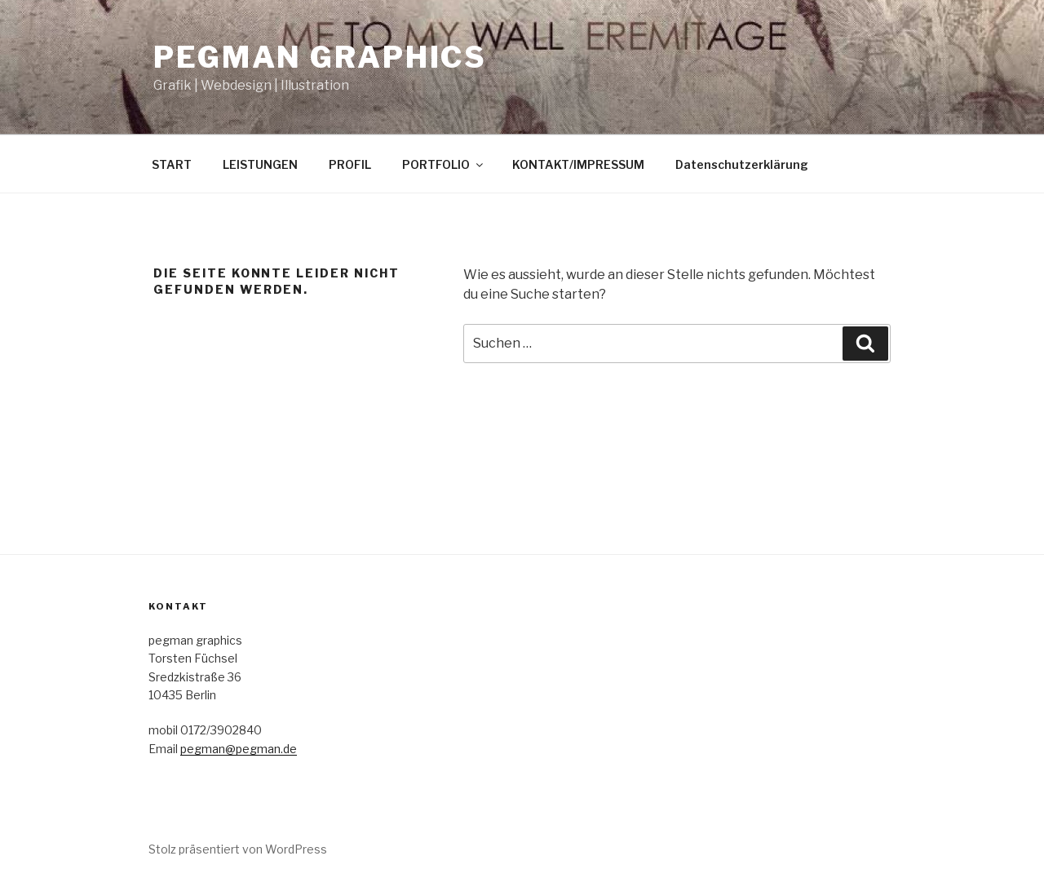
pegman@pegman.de (238, 749)
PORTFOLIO (443, 164)
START (172, 164)
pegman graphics (320, 57)
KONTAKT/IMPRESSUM (578, 164)
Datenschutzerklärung (741, 164)
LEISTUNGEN (260, 164)
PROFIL (350, 164)
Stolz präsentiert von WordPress (237, 849)
